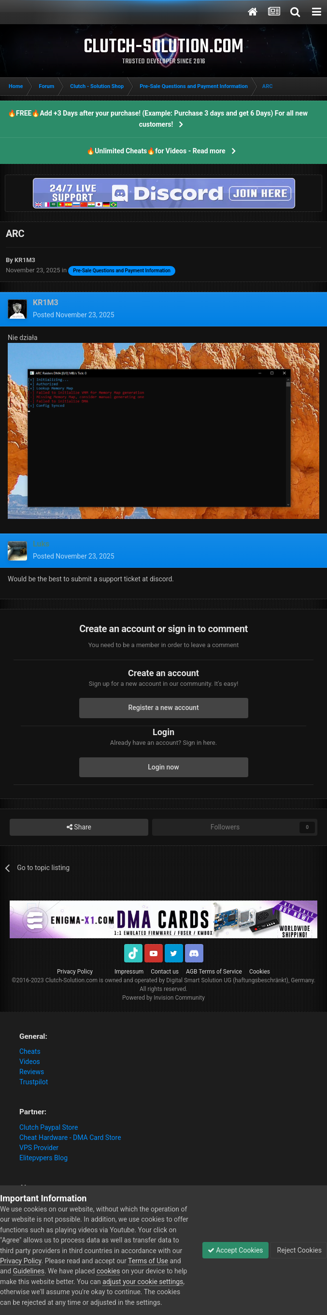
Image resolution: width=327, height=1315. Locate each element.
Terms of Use (148, 1261)
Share (79, 827)
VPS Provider (38, 1148)
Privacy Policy (75, 971)
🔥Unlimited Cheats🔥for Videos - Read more (155, 151)
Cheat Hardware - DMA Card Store (70, 1137)
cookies (108, 1271)
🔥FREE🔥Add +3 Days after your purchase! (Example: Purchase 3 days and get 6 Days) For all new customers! (158, 118)
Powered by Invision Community (163, 997)
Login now (163, 767)
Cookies (259, 971)
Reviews (31, 1072)
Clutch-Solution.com (71, 980)
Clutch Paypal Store (48, 1127)
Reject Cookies (298, 1250)
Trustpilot (33, 1082)
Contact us (165, 971)
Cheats (30, 1051)
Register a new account (163, 707)
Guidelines (28, 1271)
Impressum (128, 971)
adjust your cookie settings (142, 1281)
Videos (29, 1061)
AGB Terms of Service (214, 971)
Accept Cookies (235, 1250)
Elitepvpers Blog (43, 1158)
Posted (73, 315)
